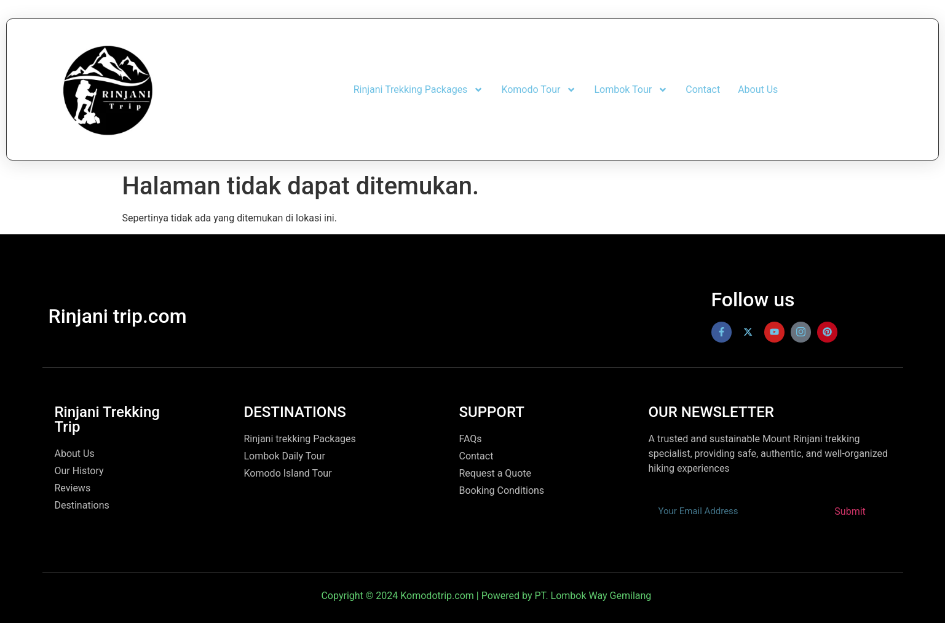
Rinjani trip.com (118, 316)
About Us (758, 89)
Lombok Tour (631, 90)
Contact (703, 89)
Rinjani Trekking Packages (419, 90)
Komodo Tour (538, 90)
